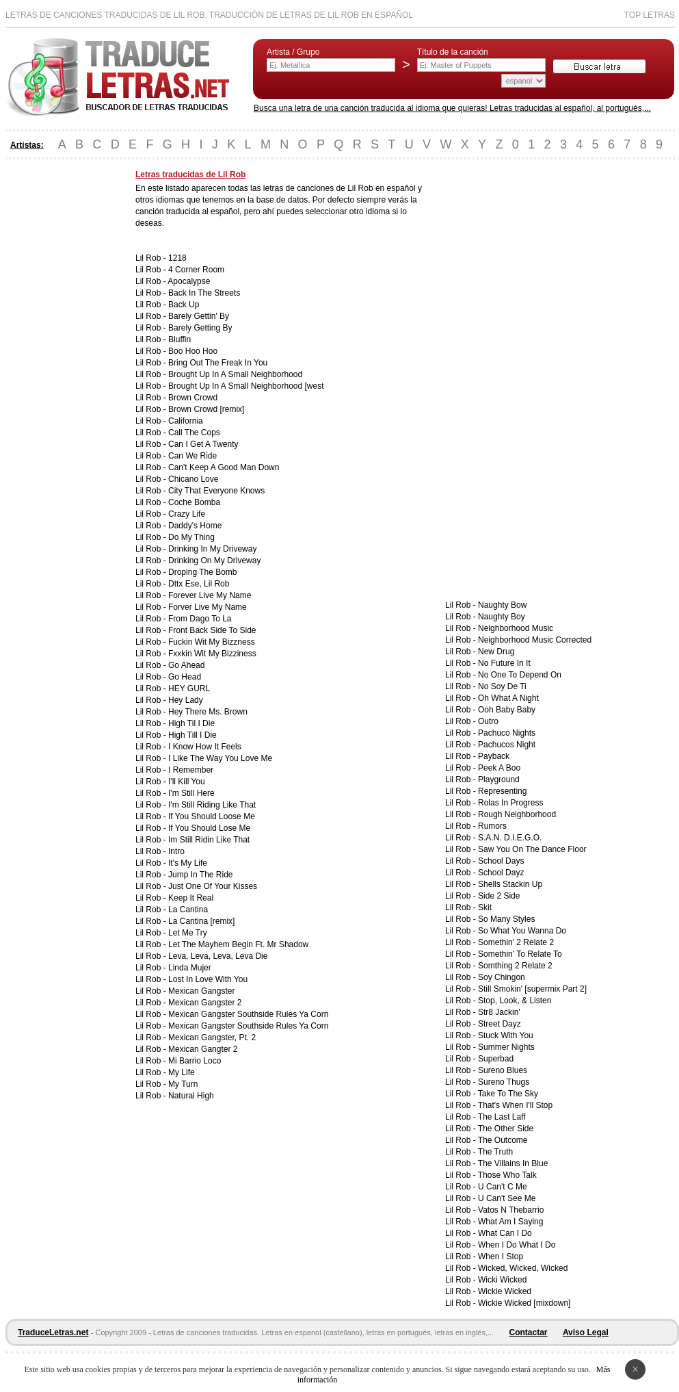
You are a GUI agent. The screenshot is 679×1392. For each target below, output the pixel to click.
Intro (176, 851)
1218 (177, 258)
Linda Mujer (189, 967)
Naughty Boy (501, 616)
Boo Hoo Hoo (192, 351)
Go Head (184, 677)
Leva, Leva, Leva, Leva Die (217, 956)
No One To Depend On (519, 675)
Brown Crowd (192, 397)
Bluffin (179, 339)
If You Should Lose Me (209, 828)
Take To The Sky (508, 1093)
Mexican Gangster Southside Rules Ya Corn (248, 1014)
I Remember (190, 770)
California (185, 421)
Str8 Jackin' (499, 1012)
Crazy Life (186, 514)
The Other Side (505, 1128)
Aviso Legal (586, 1332)
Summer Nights (506, 1047)
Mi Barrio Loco (194, 1061)
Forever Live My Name (209, 595)
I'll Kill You (186, 781)
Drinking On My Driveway (214, 560)
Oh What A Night (508, 698)
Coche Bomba (194, 502)
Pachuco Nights (506, 733)
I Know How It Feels (204, 746)
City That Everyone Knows (216, 490)
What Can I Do (505, 1233)
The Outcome (503, 1140)
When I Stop (500, 1256)
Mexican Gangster (201, 991)
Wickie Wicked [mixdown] (524, 1303)
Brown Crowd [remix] (206, 409)
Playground (499, 779)
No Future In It (504, 663)
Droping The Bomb (202, 572)
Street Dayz (499, 1024)
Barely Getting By (200, 328)
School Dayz (501, 872)
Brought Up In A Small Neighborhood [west (245, 386)
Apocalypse (189, 281)
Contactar (528, 1332)
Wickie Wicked (504, 1291)
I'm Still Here (191, 793)
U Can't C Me (502, 1186)
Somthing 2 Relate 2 (515, 965)
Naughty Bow (502, 605)
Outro (488, 721)
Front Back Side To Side (212, 630)
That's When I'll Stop (515, 1105)
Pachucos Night (506, 744)
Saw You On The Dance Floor (532, 849)
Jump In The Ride (200, 874)
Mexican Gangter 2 (202, 1049)
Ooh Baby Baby (506, 709)
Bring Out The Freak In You (217, 363)
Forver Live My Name (207, 607)
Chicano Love (193, 479)
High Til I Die (191, 723)
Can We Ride (192, 456)
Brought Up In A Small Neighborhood (235, 374)
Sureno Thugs (503, 1082)
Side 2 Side (499, 896)
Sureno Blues (502, 1070)
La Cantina (188, 909)
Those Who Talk (507, 1175)
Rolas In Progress (510, 803)
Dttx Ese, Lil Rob (198, 584)
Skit (485, 907)
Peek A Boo (499, 768)
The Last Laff (502, 1117)
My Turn (183, 1084)
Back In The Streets (204, 293)
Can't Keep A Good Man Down (223, 467)
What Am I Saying (510, 1221)
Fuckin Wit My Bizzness (211, 642)
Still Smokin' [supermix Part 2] (532, 989)
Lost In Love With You (208, 979)
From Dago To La (200, 618)
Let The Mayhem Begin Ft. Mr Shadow (238, 944)
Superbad (496, 1059)
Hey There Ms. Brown (208, 712)
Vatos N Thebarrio (511, 1210)
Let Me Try (187, 933)
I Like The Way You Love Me (220, 758)
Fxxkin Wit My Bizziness (212, 653)
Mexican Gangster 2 (204, 1002)
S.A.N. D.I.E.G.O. (510, 837)
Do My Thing (191, 537)
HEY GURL (189, 688)
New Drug (496, 651)
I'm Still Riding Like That (212, 805)
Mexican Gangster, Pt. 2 (212, 1037)
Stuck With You (505, 1035)
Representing (502, 791)
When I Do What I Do (516, 1245)
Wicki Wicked (502, 1280)
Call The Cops (194, 432)
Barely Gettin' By (198, 316)
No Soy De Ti (502, 686)
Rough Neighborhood (517, 814)
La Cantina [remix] (201, 921)
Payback (493, 756)
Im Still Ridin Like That (209, 840)
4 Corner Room (196, 269)
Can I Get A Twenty (203, 444)
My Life (181, 1072)
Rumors (492, 826)
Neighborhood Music (515, 628)
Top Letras (649, 15)
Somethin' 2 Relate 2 (516, 942)
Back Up (183, 304)
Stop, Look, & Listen (514, 1000)
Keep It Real (190, 898)
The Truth (495, 1152)
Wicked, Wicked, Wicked (523, 1268)
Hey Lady (185, 700)
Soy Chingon (501, 977)
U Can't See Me (506, 1198)
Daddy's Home (195, 525)
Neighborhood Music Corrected (534, 640)
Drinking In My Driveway (212, 549)
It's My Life (187, 863)
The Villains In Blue (513, 1163)
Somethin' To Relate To (520, 954)
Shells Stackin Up (510, 884)
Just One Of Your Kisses (212, 886)
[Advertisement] (60, 375)
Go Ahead (186, 665)
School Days (501, 861)
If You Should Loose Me (211, 816)
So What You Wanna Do (522, 931)
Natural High (191, 1095)
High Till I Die (192, 735)
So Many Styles (506, 919)
